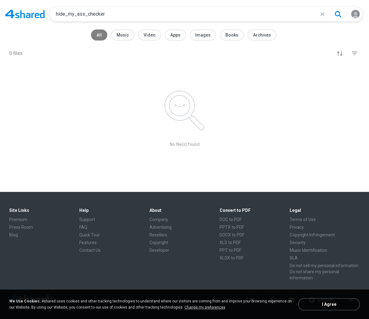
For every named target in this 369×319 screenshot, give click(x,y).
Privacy (297, 227)
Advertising (160, 227)
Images (203, 35)
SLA (294, 257)
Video (150, 35)
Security (298, 242)
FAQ (83, 227)
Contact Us (90, 250)
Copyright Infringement (312, 234)
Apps (175, 35)
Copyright (158, 242)
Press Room (21, 227)
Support (87, 219)
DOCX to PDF (232, 234)
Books (231, 35)
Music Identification (308, 250)
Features (88, 242)
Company (158, 219)
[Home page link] (25, 14)
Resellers (158, 234)
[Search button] (338, 14)
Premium (18, 219)
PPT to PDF (230, 250)
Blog (13, 234)
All (99, 35)
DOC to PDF (231, 219)
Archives (262, 35)
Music (123, 35)
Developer (159, 250)
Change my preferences (204, 307)
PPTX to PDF (232, 227)
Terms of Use (303, 219)
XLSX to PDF (232, 257)
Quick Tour (89, 234)
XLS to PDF (230, 242)
